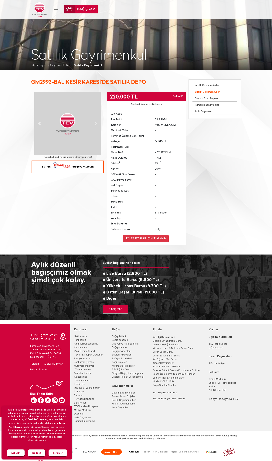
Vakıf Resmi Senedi (84, 351)
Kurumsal (80, 329)
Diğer (111, 298)
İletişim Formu (38, 369)
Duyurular (79, 414)
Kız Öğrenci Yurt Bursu (165, 359)
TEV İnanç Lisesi (218, 344)
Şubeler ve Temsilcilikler (222, 383)
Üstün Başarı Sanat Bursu (166, 356)
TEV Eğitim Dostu (121, 369)
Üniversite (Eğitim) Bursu (166, 344)
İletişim (214, 372)
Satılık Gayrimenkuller (207, 92)
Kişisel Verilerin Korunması (185, 452)
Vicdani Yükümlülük (163, 381)
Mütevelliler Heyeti (84, 366)
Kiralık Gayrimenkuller (207, 85)
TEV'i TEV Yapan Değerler (88, 355)
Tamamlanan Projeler (207, 105)
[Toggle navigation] (56, 9)
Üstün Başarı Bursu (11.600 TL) (135, 292)
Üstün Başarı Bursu (163, 352)
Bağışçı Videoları (121, 351)
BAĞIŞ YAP (115, 309)
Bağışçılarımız (119, 347)
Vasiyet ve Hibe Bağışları (125, 344)
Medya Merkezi (82, 410)
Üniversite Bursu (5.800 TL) (132, 280)
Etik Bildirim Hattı (218, 390)
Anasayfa (134, 452)
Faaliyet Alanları (82, 358)
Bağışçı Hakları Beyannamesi (128, 377)
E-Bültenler (80, 403)
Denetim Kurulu (82, 373)
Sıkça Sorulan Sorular (164, 385)
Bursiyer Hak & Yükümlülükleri (169, 378)
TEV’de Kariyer (217, 363)
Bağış (116, 329)
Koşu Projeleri (119, 362)
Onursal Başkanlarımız (86, 344)
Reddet (36, 453)
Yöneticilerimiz (82, 381)
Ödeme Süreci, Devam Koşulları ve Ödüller (176, 370)
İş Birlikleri (79, 391)
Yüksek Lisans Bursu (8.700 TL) (136, 286)
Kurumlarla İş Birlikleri (123, 366)
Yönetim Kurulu (82, 369)
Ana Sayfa (39, 65)
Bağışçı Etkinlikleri (122, 358)
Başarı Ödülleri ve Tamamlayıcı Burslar (174, 374)
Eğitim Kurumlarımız (84, 421)
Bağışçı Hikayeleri (121, 355)
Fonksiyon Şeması (84, 362)
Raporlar (78, 395)
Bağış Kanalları (120, 340)
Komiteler (79, 384)
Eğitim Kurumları (220, 336)
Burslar (158, 329)
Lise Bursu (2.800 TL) (126, 274)
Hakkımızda (80, 336)
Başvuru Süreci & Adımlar (166, 367)
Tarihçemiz (80, 340)
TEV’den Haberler (84, 399)
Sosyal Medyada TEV (224, 398)
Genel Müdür (81, 377)
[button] (39, 123)
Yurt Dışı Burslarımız (165, 392)
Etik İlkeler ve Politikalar (87, 388)
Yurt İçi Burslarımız (164, 337)
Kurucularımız (81, 347)
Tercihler (58, 453)
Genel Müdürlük (217, 379)
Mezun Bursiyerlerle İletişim (169, 398)
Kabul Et (15, 453)
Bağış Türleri (119, 336)
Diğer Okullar (216, 347)
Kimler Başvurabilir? (163, 363)
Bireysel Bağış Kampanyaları (127, 373)
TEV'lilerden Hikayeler (86, 406)
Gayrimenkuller (60, 65)
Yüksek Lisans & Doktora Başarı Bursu (173, 348)
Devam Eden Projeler (207, 98)
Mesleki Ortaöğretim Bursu (167, 341)
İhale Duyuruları (203, 111)
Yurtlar (213, 329)
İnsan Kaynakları (220, 356)
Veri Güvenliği (160, 452)
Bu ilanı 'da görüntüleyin (68, 167)
